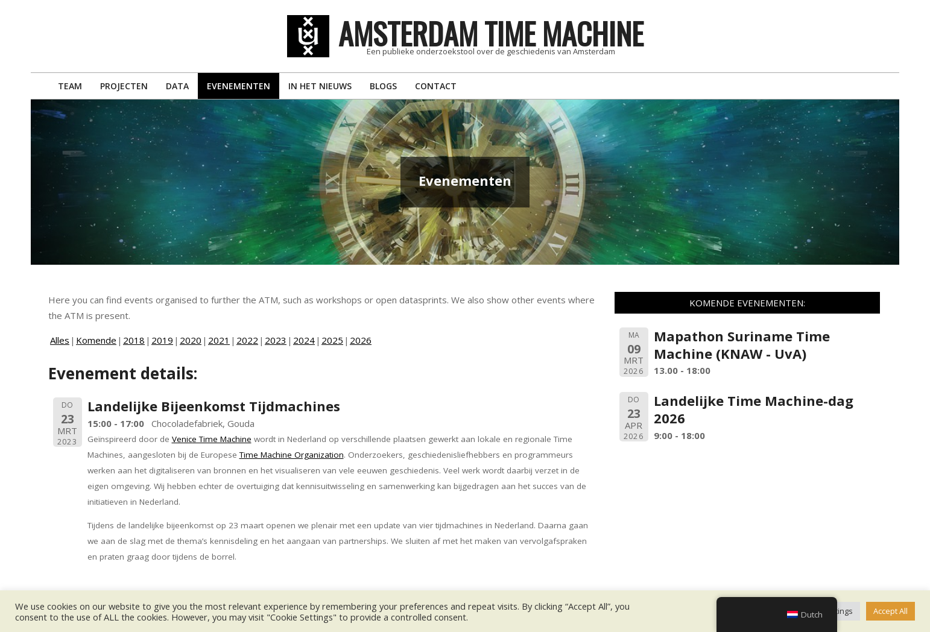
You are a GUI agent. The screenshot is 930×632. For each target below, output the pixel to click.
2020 (190, 340)
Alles (59, 340)
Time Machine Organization (291, 454)
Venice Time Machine (211, 439)
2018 (134, 340)
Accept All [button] (890, 610)
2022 (247, 340)
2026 (361, 340)
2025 (332, 340)
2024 (304, 340)
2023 (275, 340)
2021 (219, 340)
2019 (162, 340)
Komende (96, 340)
